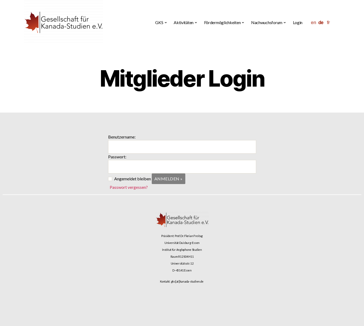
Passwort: (117, 156)
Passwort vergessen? (129, 187)
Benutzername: (122, 136)
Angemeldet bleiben (132, 178)
